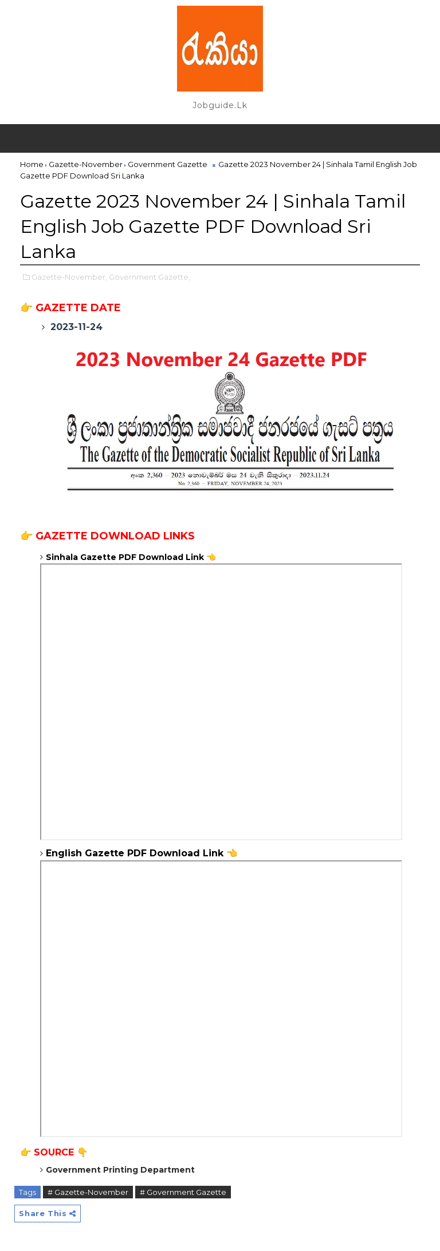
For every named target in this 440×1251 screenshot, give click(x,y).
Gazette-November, (69, 276)
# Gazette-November (88, 1192)
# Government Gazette (183, 1192)
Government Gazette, (149, 276)
